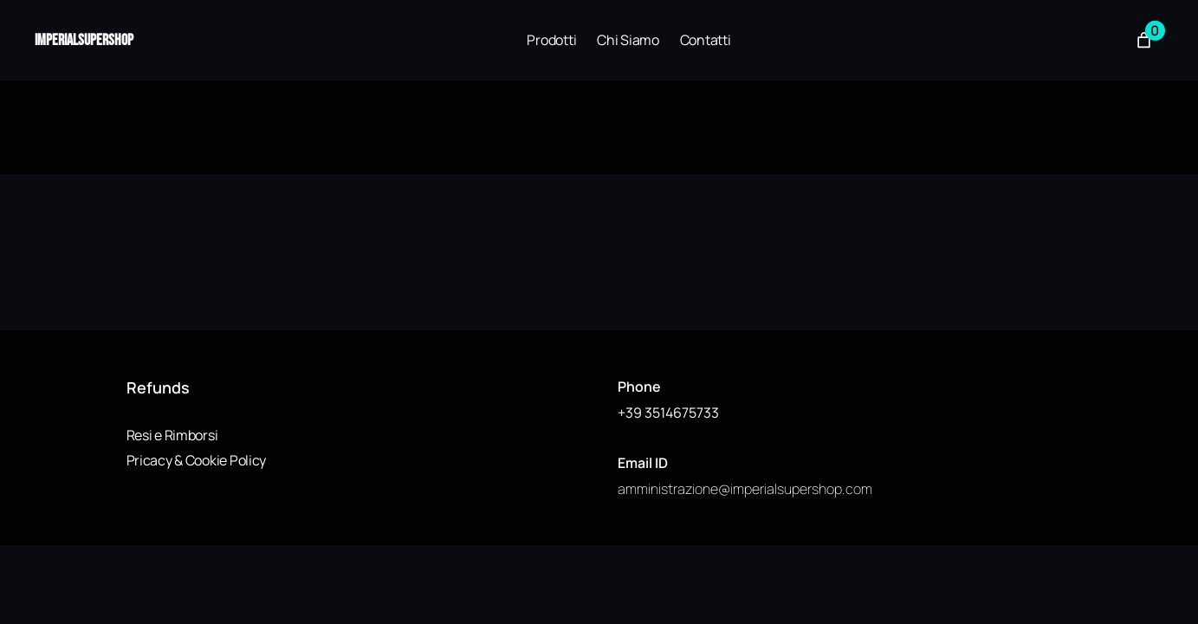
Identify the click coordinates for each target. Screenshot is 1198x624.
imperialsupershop (84, 40)
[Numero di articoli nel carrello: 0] (1143, 40)
